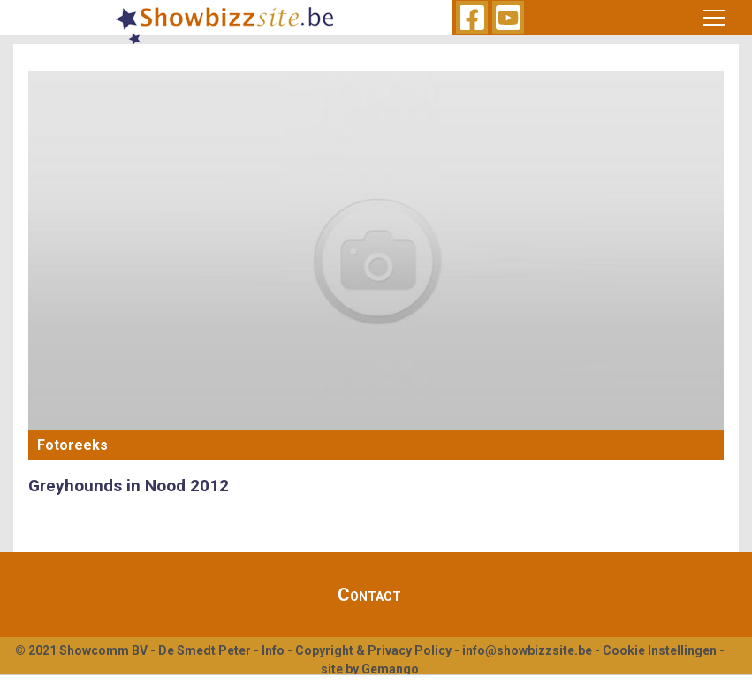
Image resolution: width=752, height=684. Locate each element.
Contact (369, 594)
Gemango (390, 669)
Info (273, 650)
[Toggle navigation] (714, 18)
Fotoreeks (72, 445)
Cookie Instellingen (660, 650)
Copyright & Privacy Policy (373, 650)
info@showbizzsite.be (527, 650)
